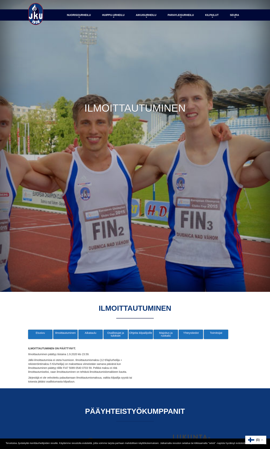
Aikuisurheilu (146, 15)
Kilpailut (212, 15)
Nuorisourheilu (79, 15)
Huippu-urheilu (113, 15)
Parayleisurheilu (181, 15)
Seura (234, 15)
